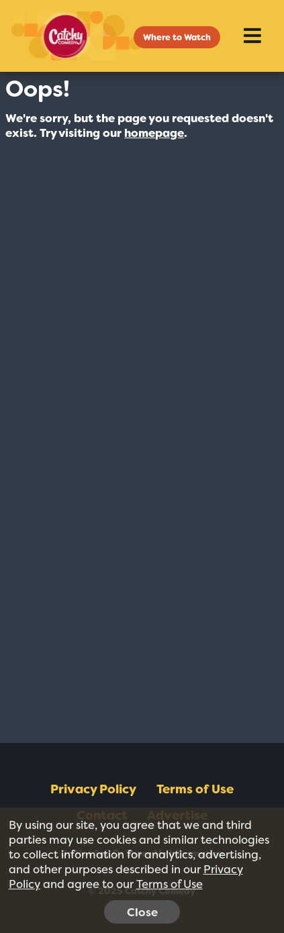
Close (142, 912)
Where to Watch (177, 37)
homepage (154, 133)
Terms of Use (195, 789)
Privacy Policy (93, 789)
